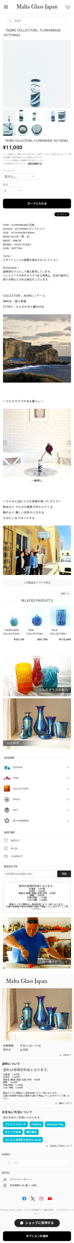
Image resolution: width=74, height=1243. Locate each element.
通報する (65, 593)
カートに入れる (37, 203)
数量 (5, 184)
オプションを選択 (37, 1236)
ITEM (16, 777)
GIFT (15, 810)
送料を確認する (35, 163)
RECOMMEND (21, 820)
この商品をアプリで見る (37, 582)
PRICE (16, 799)
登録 (64, 873)
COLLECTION (20, 788)
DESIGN (17, 767)
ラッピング (9, 170)
